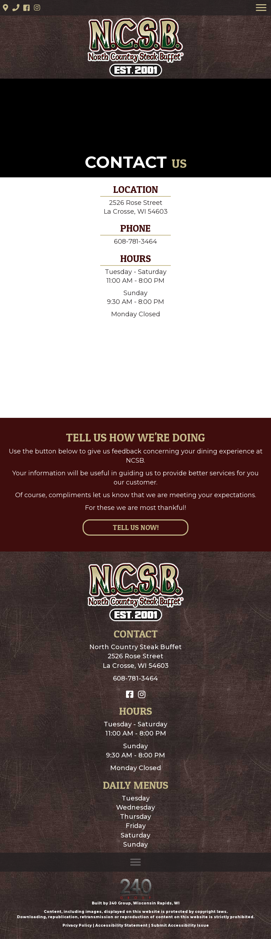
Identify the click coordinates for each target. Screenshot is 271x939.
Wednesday (135, 807)
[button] (5, 7)
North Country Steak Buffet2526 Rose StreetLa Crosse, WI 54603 (135, 656)
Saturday (135, 835)
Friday (136, 826)
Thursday (135, 817)
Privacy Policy (77, 925)
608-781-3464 (135, 241)
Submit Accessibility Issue (180, 925)
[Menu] (261, 8)
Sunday (135, 844)
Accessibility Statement (121, 925)
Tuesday (136, 798)
